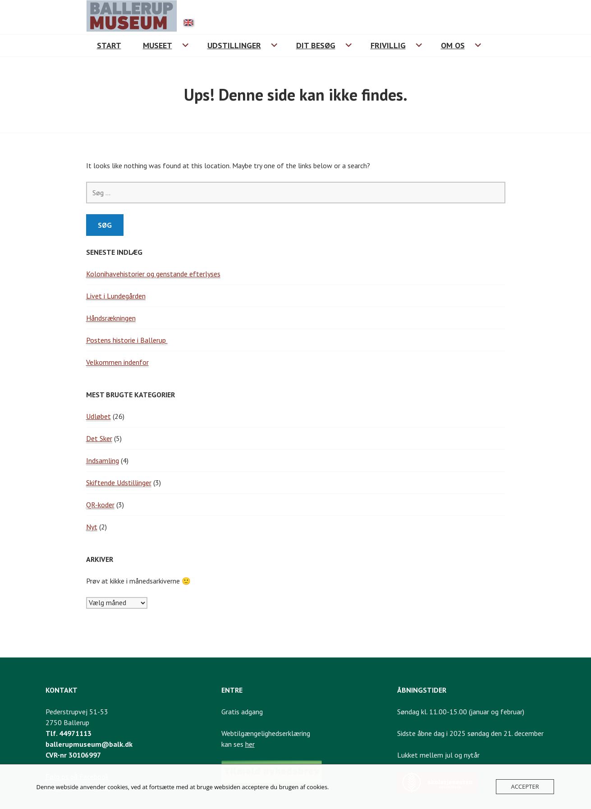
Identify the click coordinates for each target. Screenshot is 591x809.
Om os (453, 45)
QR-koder (100, 504)
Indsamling (102, 460)
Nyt (91, 526)
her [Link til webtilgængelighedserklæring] (250, 744)
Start (109, 45)
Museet (157, 45)
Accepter (525, 786)
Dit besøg (315, 45)
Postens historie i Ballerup (127, 340)
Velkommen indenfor (117, 362)
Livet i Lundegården (116, 295)
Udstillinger (234, 45)
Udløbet (98, 416)
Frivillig (388, 45)
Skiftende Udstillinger (118, 482)
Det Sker (99, 438)
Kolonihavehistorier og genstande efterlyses (153, 273)
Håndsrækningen (111, 317)
